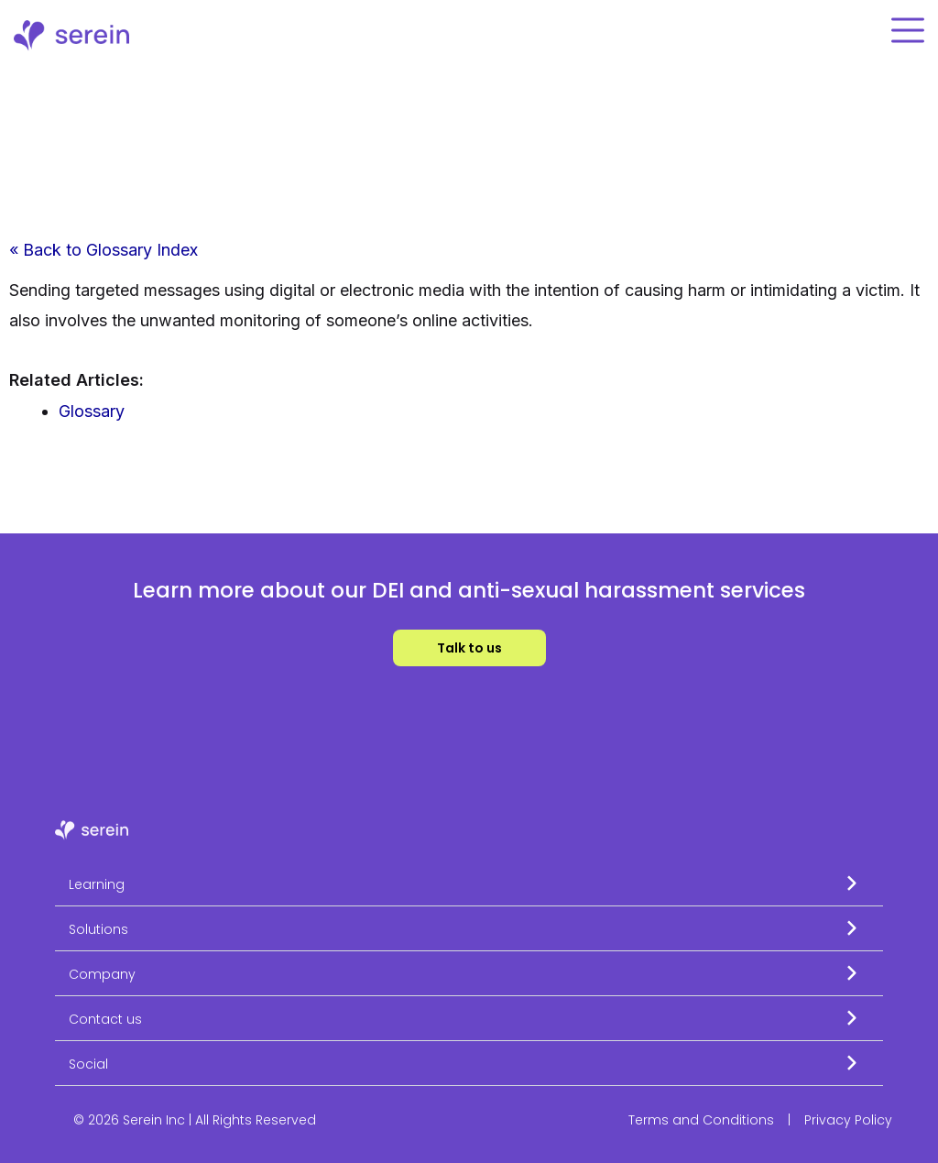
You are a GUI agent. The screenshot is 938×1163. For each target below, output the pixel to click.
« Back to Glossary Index (103, 249)
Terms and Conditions (701, 1120)
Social (88, 1064)
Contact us (105, 1019)
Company (102, 974)
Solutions (98, 929)
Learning (97, 884)
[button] (469, 883)
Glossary (92, 411)
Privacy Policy (848, 1120)
